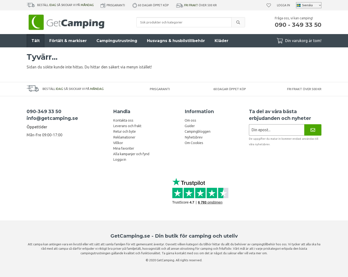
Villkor (118, 143)
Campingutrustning (116, 40)
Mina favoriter (123, 148)
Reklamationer (124, 137)
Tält (35, 40)
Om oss (190, 120)
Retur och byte (124, 131)
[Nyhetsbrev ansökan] (276, 130)
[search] (238, 22)
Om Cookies (194, 143)
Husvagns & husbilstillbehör (176, 40)
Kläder (221, 40)
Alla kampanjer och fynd (131, 154)
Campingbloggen (197, 131)
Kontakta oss (123, 120)
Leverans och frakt (127, 126)
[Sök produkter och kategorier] (184, 22)
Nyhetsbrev (194, 137)
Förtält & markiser (68, 40)
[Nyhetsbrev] (312, 130)
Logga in (283, 5)
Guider (190, 126)
